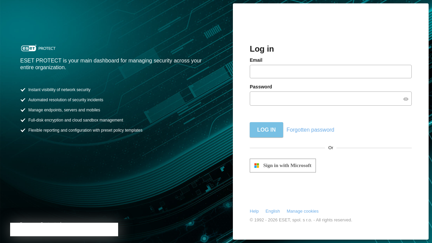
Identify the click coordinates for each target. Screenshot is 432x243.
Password (261, 86)
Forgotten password (310, 130)
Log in (266, 130)
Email (256, 60)
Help (254, 211)
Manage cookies (303, 211)
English (273, 211)
